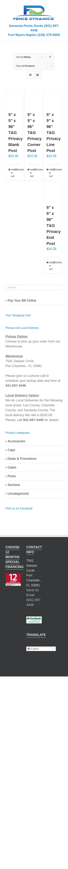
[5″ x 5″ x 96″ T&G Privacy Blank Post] (15, 99)
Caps (11, 450)
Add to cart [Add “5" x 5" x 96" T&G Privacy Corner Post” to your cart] (32, 172)
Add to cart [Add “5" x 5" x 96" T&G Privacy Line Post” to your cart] (51, 172)
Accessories (16, 441)
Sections (14, 485)
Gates (12, 467)
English (33, 648)
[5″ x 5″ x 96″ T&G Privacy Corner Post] (34, 99)
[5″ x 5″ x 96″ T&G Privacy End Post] (53, 192)
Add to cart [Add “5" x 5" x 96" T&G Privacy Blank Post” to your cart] (13, 172)
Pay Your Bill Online (22, 300)
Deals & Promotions (22, 458)
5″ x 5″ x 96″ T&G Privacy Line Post (53, 132)
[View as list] (37, 75)
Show (25, 66)
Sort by (23, 57)
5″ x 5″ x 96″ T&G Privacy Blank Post (15, 132)
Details (19, 169)
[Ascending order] (49, 57)
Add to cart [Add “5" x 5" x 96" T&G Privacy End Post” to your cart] (51, 265)
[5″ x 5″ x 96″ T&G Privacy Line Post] (53, 99)
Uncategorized (18, 493)
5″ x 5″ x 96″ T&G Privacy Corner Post (34, 132)
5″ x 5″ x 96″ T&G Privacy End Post (53, 225)
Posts (12, 476)
